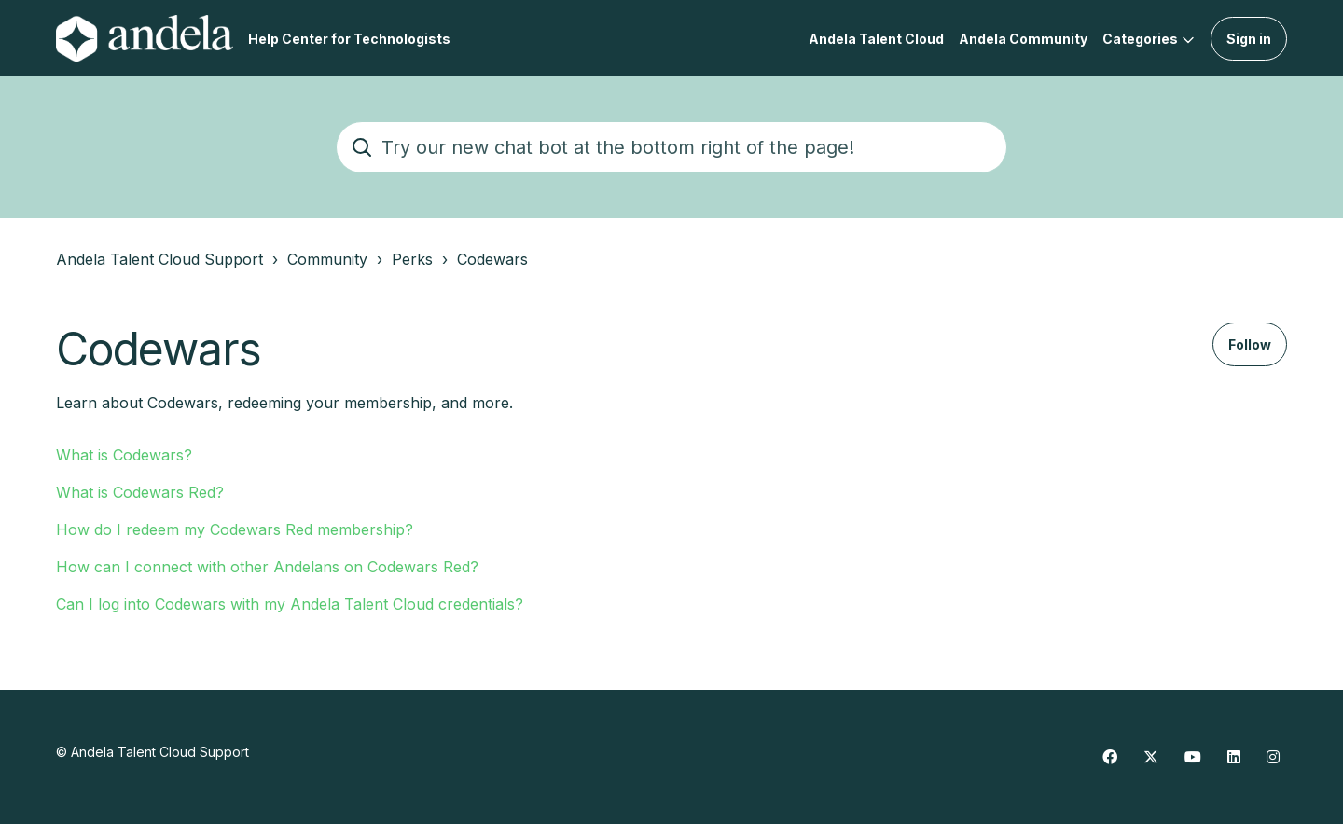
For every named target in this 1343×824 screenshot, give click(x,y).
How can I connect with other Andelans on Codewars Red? (267, 566)
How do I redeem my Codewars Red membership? (234, 529)
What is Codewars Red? (140, 492)
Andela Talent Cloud (876, 39)
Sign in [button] (1248, 39)
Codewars (492, 259)
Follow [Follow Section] (1249, 344)
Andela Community (1023, 39)
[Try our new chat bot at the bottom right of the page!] (671, 147)
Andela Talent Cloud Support (159, 259)
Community (327, 259)
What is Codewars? (124, 455)
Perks (412, 259)
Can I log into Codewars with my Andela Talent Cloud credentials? (289, 604)
